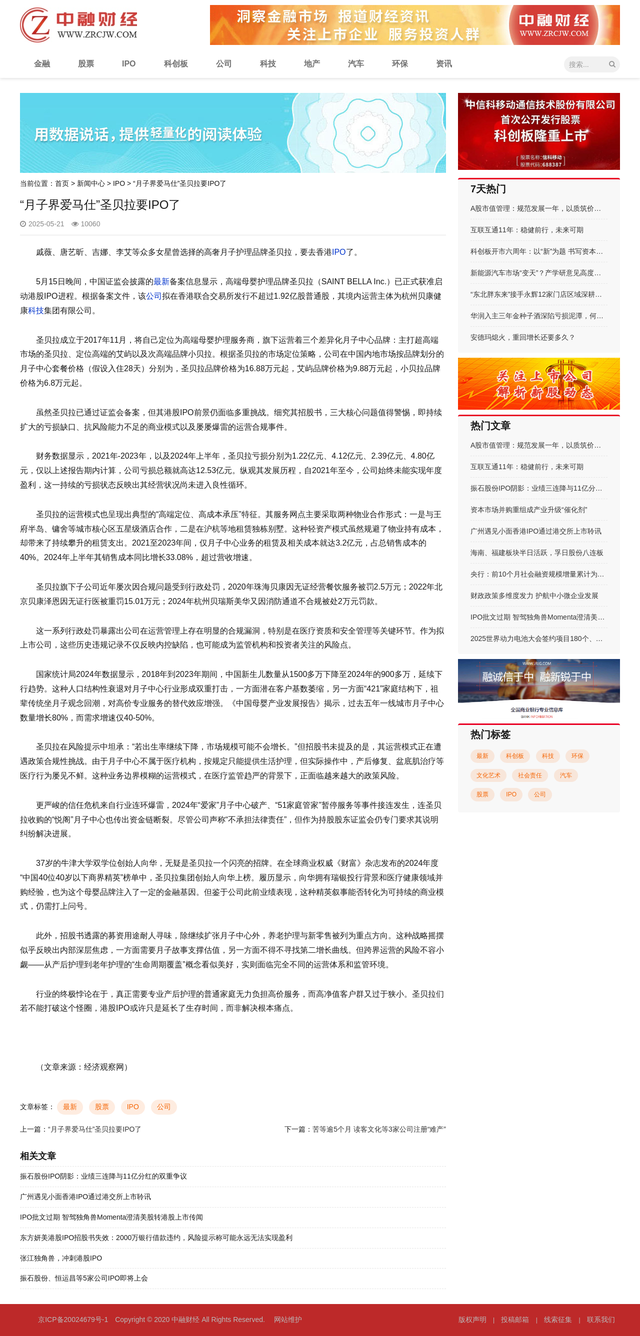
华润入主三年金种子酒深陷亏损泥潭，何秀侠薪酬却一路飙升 (539, 316)
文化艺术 (488, 775)
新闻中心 (91, 183)
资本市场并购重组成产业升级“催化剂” (528, 510)
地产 (312, 63)
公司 (224, 63)
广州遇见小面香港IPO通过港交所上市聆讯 (85, 1197)
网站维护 (288, 1320)
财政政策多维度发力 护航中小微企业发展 (534, 596)
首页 (62, 183)
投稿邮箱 (515, 1320)
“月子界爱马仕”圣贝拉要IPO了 (95, 1129)
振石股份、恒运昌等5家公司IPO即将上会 (84, 1278)
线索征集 (558, 1320)
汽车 (356, 63)
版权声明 (472, 1320)
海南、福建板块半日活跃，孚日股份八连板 (537, 553)
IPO (129, 63)
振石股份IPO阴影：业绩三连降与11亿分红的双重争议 (103, 1176)
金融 (42, 63)
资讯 (444, 63)
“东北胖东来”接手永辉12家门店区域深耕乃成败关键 (539, 294)
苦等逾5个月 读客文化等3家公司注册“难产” (379, 1129)
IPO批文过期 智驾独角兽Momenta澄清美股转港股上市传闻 (111, 1217)
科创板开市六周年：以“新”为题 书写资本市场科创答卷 (539, 251)
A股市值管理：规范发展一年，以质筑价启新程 (539, 208)
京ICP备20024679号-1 (73, 1320)
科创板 (176, 63)
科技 (268, 63)
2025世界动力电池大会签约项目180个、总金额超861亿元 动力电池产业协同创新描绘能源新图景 (539, 639)
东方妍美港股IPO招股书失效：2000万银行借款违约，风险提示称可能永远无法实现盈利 (156, 1238)
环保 (400, 63)
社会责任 (530, 775)
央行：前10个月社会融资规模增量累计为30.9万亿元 (539, 574)
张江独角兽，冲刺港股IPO (61, 1258)
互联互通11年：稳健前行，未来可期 (527, 230)
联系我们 (601, 1320)
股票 (86, 63)
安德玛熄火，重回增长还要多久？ (523, 337)
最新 (162, 281)
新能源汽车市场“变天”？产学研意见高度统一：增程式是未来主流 (539, 273)
